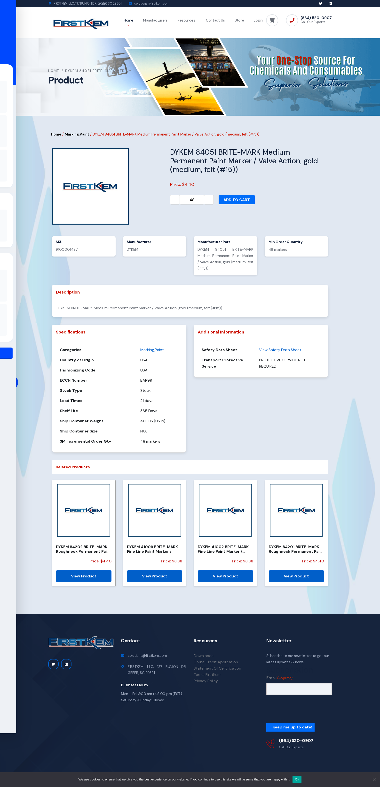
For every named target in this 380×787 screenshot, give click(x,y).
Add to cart (236, 200)
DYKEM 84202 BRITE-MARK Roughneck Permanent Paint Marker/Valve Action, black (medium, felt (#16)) (83, 549)
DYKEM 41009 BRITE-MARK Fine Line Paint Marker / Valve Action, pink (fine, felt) (154, 549)
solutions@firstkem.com (151, 3)
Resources (186, 20)
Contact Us (215, 20)
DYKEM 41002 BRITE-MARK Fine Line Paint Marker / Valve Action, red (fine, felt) (224, 549)
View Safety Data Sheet (280, 350)
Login (258, 20)
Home (128, 20)
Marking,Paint (77, 134)
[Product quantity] (192, 200)
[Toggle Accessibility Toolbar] (11, 382)
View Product (83, 576)
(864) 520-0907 (316, 18)
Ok (297, 779)
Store (239, 20)
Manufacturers (155, 20)
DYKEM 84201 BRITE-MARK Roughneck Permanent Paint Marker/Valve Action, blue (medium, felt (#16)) (296, 549)
